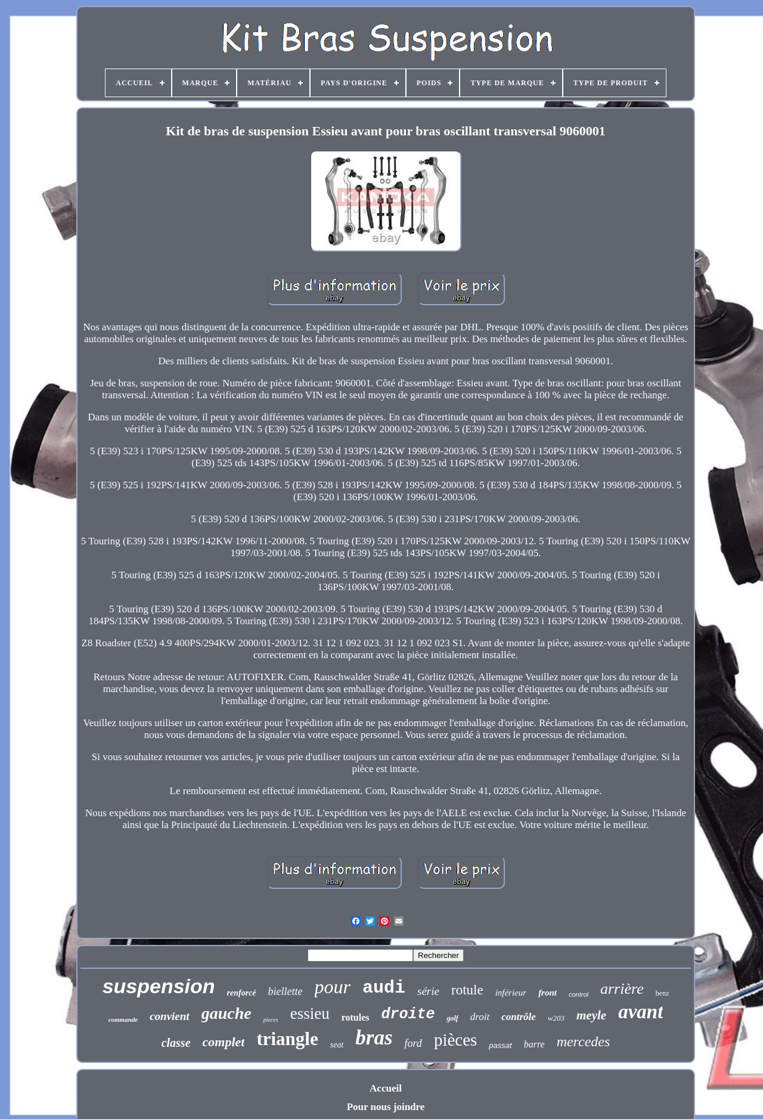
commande (123, 1019)
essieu (310, 1013)
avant (640, 1011)
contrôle (518, 1016)
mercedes (583, 1041)
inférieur (511, 992)
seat (337, 1044)
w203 (556, 1017)
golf (452, 1018)
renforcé (241, 992)
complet (224, 1041)
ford (413, 1043)
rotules (356, 1017)
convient (170, 1016)
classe (176, 1042)
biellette (285, 991)
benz (662, 993)
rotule (467, 989)
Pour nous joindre (386, 1106)
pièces (455, 1039)
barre (534, 1044)
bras (373, 1037)
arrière (622, 988)
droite (408, 1014)
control (578, 994)
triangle (287, 1038)
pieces (270, 1019)
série (428, 991)
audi (383, 988)
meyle (591, 1015)
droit (479, 1016)
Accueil (386, 1088)
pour (333, 986)
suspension (159, 986)
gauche (226, 1013)
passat (500, 1045)
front (547, 992)
